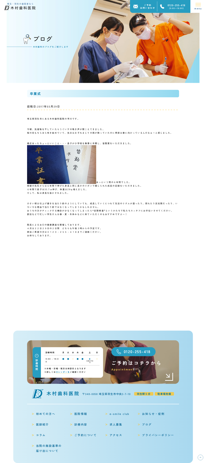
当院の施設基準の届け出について (49, 448)
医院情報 (80, 414)
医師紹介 (42, 424)
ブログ (147, 424)
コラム (41, 435)
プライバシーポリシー (158, 435)
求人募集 (116, 424)
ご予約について (85, 435)
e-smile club (119, 414)
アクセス (116, 435)
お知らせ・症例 (153, 414)
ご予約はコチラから (142, 365)
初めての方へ (45, 414)
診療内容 (80, 424)
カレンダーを (63, 372)
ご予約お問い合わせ (147, 6)
